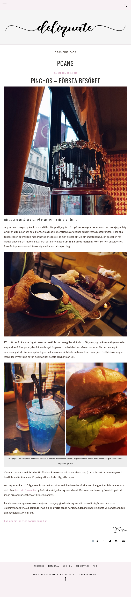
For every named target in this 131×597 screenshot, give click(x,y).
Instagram (54, 566)
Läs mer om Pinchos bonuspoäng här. (25, 520)
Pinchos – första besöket (65, 80)
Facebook (39, 566)
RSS (95, 566)
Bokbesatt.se (82, 566)
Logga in (94, 575)
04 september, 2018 (65, 73)
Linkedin (67, 566)
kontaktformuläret (26, 490)
